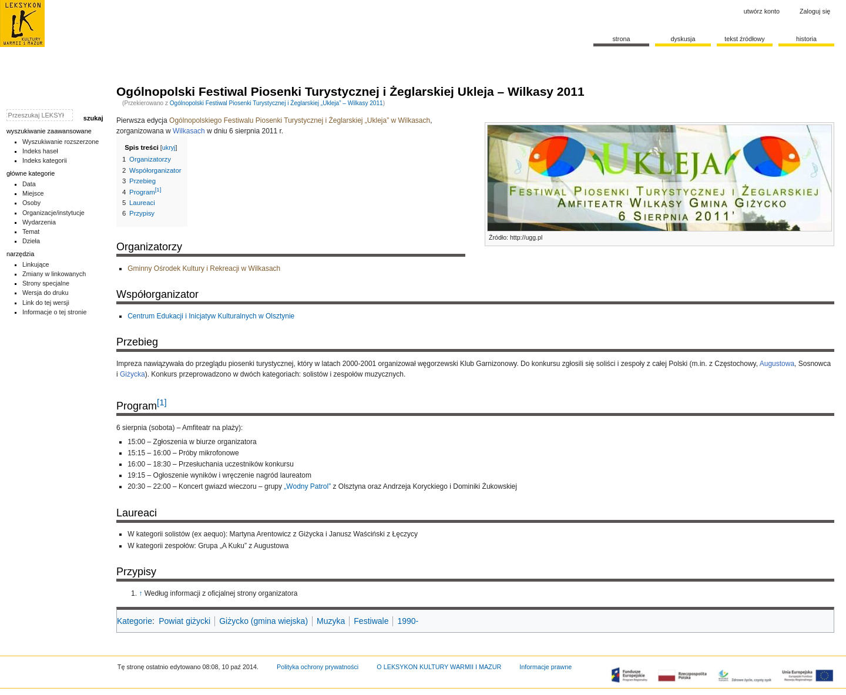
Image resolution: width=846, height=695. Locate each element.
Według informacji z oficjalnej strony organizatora (221, 593)
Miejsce (33, 193)
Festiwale (371, 621)
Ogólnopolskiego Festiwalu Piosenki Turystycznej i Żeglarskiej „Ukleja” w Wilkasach (299, 120)
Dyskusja (682, 38)
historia (806, 38)
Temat (31, 231)
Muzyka (331, 621)
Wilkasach (189, 131)
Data (29, 183)
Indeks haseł (40, 151)
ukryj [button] (169, 147)
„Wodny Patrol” (307, 486)
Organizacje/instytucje (53, 212)
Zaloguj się (815, 11)
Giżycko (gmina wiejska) (263, 621)
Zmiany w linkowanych (54, 273)
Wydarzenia (39, 222)
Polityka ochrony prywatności (317, 666)
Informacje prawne (545, 666)
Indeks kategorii (44, 160)
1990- (407, 621)
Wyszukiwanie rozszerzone (60, 141)
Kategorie (134, 621)
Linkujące (35, 264)
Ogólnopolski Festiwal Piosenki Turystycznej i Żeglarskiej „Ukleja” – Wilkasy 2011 (276, 103)
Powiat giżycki (184, 621)
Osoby (31, 202)
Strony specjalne (45, 283)
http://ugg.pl (526, 237)
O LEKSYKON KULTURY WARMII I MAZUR (439, 666)
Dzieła (31, 240)
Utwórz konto (762, 11)
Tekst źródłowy (744, 38)
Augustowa (777, 364)
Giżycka (132, 374)
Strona (621, 38)
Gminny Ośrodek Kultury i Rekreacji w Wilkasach (203, 268)
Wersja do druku (45, 292)
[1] (162, 402)
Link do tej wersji (45, 302)
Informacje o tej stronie (54, 311)
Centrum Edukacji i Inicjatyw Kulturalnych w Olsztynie (210, 316)
